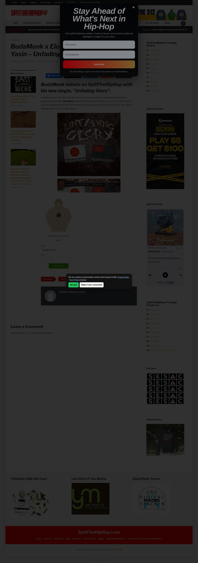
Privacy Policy (123, 277)
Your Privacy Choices (77, 280)
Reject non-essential (91, 285)
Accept (73, 285)
